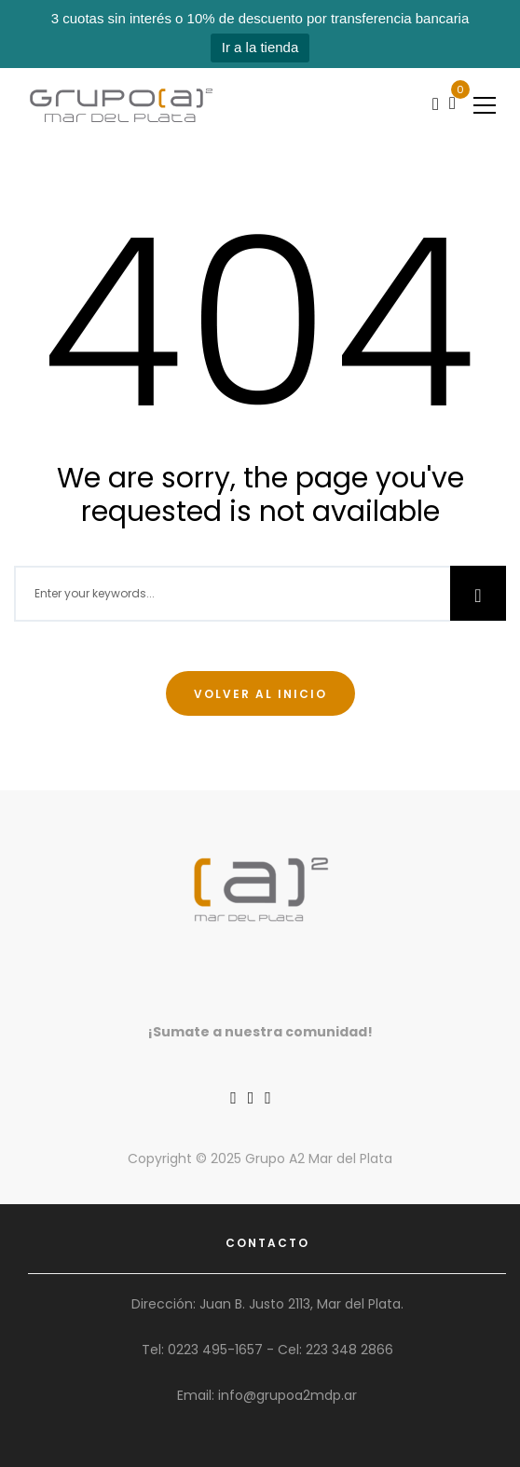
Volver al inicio (260, 694)
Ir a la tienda (260, 47)
